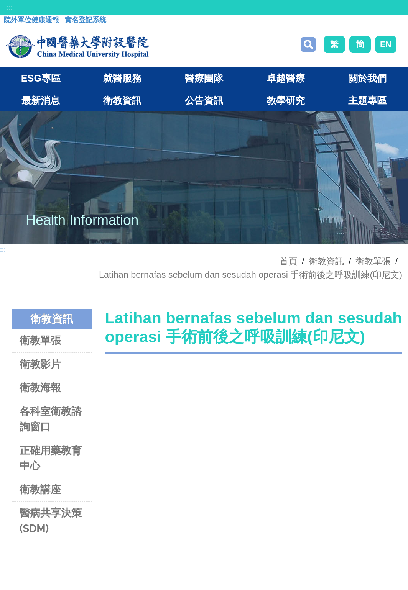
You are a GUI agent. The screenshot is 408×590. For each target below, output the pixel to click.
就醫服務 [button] (122, 78)
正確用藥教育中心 (51, 458)
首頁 (288, 261)
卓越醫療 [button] (286, 78)
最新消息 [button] (40, 100)
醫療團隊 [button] (204, 78)
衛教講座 (40, 489)
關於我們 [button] (367, 78)
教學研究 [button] (286, 100)
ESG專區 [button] (41, 78)
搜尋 (308, 44)
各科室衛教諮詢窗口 (51, 419)
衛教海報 (40, 387)
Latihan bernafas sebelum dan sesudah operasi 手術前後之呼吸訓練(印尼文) (250, 275)
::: (10, 7)
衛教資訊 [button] (122, 100)
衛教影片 (40, 364)
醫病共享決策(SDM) (51, 520)
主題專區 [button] (367, 100)
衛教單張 (373, 261)
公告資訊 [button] (204, 100)
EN (386, 44)
